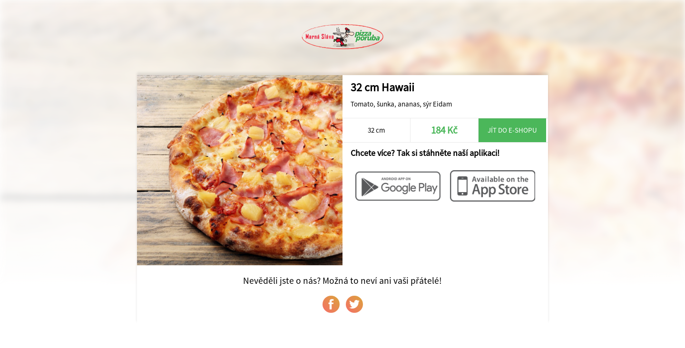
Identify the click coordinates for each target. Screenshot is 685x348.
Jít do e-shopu (512, 130)
